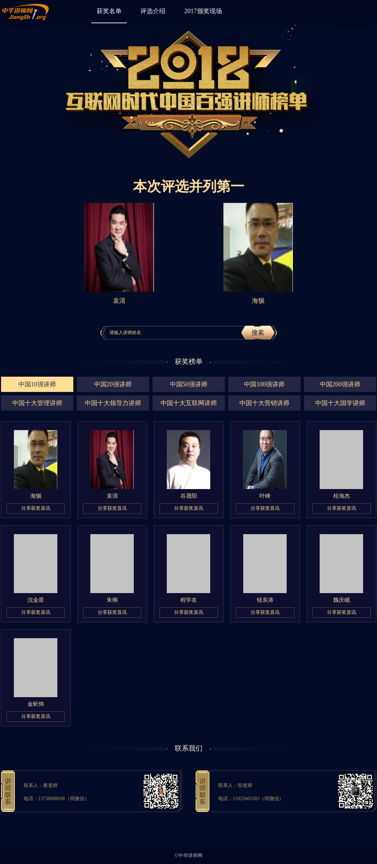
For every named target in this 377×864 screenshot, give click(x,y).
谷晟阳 (188, 496)
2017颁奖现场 (203, 11)
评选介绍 (152, 11)
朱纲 (112, 600)
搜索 (258, 332)
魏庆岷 (341, 600)
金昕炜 (35, 704)
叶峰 (265, 496)
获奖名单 (109, 11)
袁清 (112, 496)
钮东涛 (265, 600)
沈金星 (35, 600)
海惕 (35, 496)
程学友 (188, 600)
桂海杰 (341, 496)
